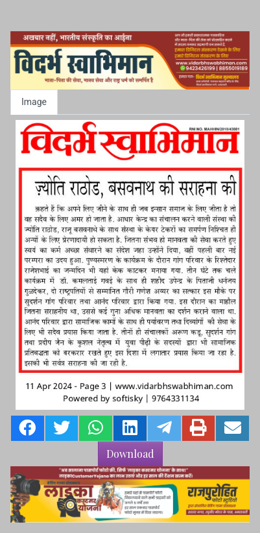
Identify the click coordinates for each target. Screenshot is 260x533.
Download (130, 453)
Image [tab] (34, 102)
